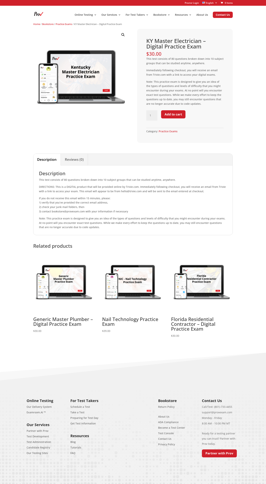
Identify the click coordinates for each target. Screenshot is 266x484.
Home (36, 24)
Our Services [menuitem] (109, 15)
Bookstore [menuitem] (159, 15)
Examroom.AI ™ (36, 412)
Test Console (166, 433)
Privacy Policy (166, 444)
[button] (123, 34)
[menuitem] (209, 3)
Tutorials (75, 447)
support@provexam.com (217, 412)
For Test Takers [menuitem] (135, 15)
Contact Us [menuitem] (223, 14)
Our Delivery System (39, 407)
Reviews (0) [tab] (74, 159)
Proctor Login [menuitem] (192, 3)
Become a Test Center (171, 427)
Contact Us (164, 439)
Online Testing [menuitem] (84, 15)
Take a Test (77, 412)
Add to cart (173, 114)
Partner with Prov (37, 431)
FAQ (72, 453)
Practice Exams (64, 24)
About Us (163, 416)
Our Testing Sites (37, 453)
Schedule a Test (80, 407)
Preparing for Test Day (84, 418)
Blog (73, 442)
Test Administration (39, 442)
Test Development (38, 436)
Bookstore (48, 24)
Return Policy (166, 407)
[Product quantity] (151, 115)
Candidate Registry (38, 447)
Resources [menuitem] (181, 15)
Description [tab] (47, 159)
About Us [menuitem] (202, 15)
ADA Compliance (168, 422)
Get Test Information (83, 423)
